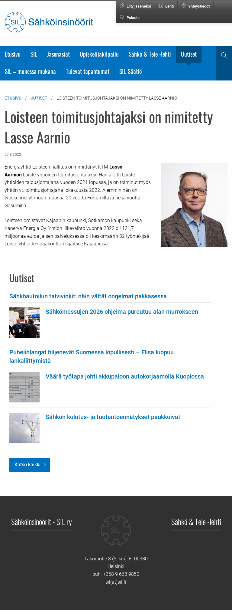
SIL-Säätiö (130, 71)
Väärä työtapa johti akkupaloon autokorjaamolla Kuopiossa (125, 376)
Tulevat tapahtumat (87, 71)
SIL (34, 53)
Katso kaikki (27, 464)
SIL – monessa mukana (30, 71)
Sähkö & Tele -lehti (150, 53)
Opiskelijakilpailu (99, 53)
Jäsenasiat (58, 53)
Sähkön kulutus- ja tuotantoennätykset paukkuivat (113, 417)
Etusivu (13, 53)
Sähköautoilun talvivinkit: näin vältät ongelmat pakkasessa (88, 296)
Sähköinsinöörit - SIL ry (41, 521)
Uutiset (189, 53)
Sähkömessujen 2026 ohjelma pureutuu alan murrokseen (122, 311)
